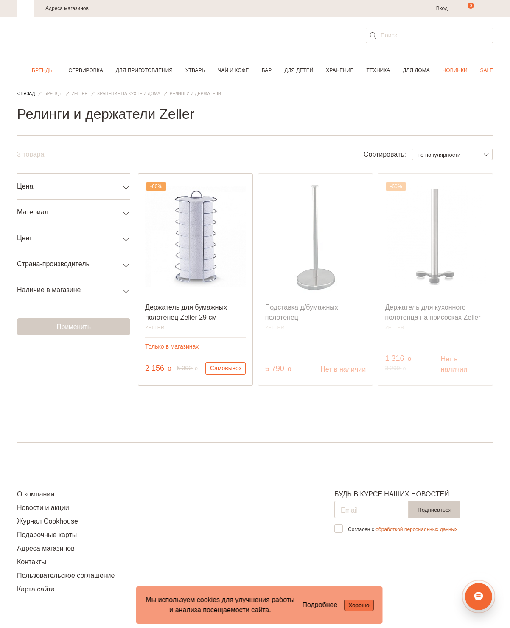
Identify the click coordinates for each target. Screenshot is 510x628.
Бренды (42, 70)
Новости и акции (43, 507)
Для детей (298, 70)
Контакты (31, 562)
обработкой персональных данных (416, 529)
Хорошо (358, 605)
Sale (486, 70)
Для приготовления (144, 70)
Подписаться (434, 510)
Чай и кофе (233, 70)
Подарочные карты (47, 534)
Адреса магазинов (67, 8)
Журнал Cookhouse (47, 521)
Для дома (416, 70)
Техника (378, 70)
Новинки (455, 70)
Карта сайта (36, 589)
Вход (442, 8)
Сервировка (85, 70)
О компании (35, 494)
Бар (267, 70)
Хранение (339, 70)
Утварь (195, 70)
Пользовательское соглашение (66, 575)
